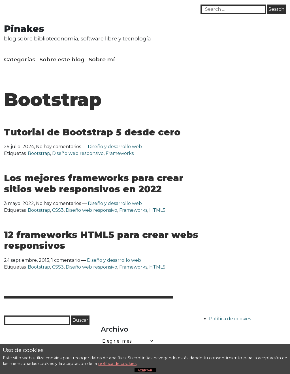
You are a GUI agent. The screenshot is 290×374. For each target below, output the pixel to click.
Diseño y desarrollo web (115, 146)
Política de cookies (230, 318)
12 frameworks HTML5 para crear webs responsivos (101, 240)
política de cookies (117, 363)
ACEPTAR (145, 370)
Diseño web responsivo (78, 153)
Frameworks (120, 153)
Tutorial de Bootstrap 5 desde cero (92, 132)
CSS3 (58, 210)
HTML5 (157, 210)
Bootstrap (39, 153)
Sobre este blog (62, 59)
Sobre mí (102, 59)
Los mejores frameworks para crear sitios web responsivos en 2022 (93, 183)
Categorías (19, 59)
